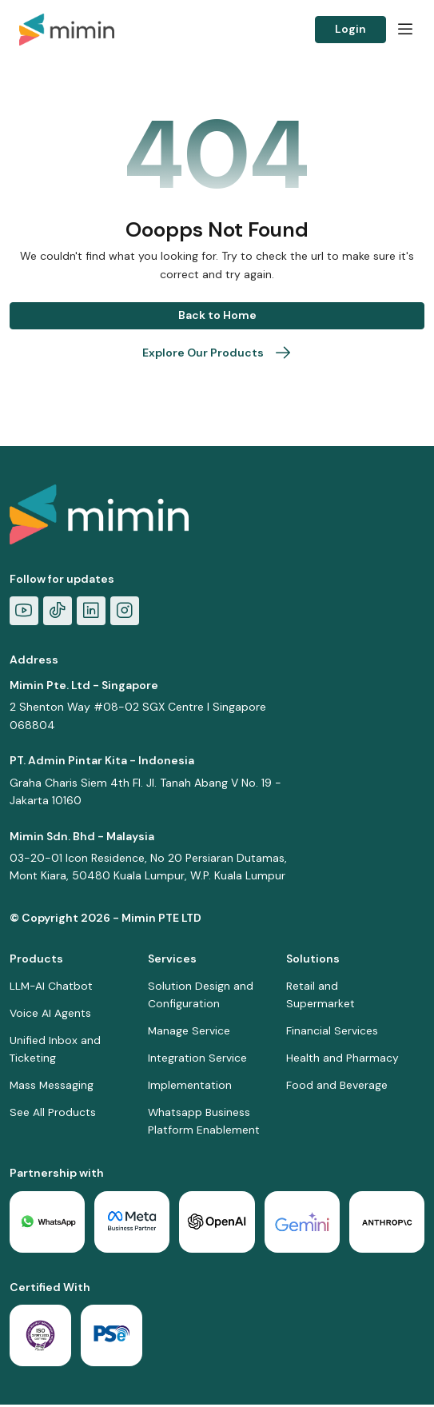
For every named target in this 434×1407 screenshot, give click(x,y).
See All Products (53, 1113)
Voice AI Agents (50, 1013)
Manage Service (189, 1031)
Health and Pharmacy (342, 1058)
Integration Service (197, 1058)
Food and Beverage (337, 1086)
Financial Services (332, 1031)
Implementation (190, 1086)
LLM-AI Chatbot (52, 986)
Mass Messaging (52, 1086)
